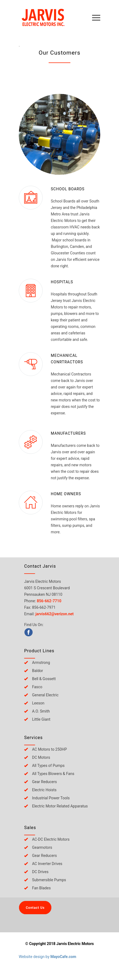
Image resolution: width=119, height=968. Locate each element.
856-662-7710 (49, 601)
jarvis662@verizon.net (55, 614)
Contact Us (35, 908)
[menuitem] (65, 632)
